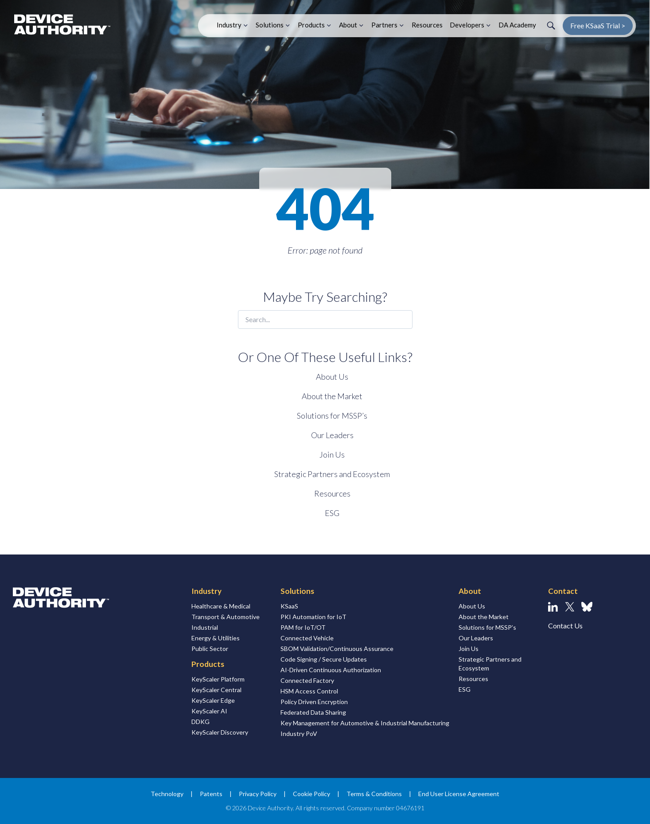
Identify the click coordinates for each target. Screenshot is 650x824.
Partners (384, 25)
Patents (211, 793)
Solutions (270, 25)
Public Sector (209, 648)
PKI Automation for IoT (313, 616)
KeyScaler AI (209, 711)
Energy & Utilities (215, 638)
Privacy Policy (257, 793)
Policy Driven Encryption (314, 701)
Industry (229, 25)
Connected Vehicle (307, 638)
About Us (332, 376)
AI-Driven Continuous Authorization (330, 670)
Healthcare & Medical (220, 606)
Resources (427, 25)
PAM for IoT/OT (303, 627)
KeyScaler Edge (213, 700)
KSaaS (289, 606)
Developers (467, 25)
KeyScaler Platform (218, 679)
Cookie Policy (311, 793)
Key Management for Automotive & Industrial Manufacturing (364, 723)
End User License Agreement (458, 793)
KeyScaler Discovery (219, 732)
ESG (332, 513)
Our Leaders (332, 435)
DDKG (200, 721)
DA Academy (517, 25)
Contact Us (565, 625)
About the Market (332, 396)
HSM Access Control (309, 691)
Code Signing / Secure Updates (323, 659)
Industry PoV (298, 733)
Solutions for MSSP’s (332, 415)
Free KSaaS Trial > (597, 25)
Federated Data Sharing (313, 712)
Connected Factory (307, 680)
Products (311, 25)
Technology (167, 793)
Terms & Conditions (374, 793)
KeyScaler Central (216, 689)
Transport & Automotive (225, 616)
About (348, 25)
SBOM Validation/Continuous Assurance (336, 648)
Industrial (204, 627)
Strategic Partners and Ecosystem (332, 474)
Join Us (332, 454)
